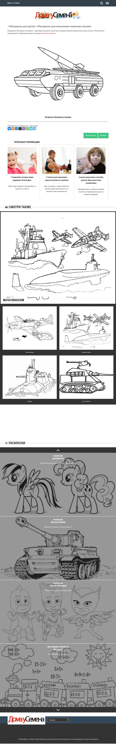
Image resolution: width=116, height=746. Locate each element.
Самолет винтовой (30, 352)
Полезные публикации (27, 142)
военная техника (81, 26)
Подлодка (30, 401)
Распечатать (90, 135)
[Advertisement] (58, 420)
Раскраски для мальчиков (53, 26)
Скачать (103, 135)
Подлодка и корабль (86, 352)
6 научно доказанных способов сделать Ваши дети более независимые (91, 180)
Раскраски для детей (22, 26)
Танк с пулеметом (86, 401)
